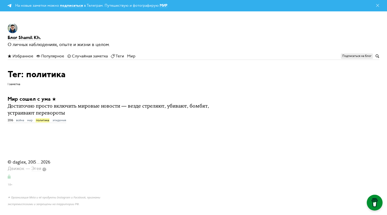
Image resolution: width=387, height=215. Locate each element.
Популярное (50, 56)
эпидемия (59, 120)
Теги (117, 56)
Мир (131, 56)
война (20, 120)
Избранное (20, 56)
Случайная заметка (87, 56)
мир (30, 120)
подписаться (71, 6)
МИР (163, 6)
